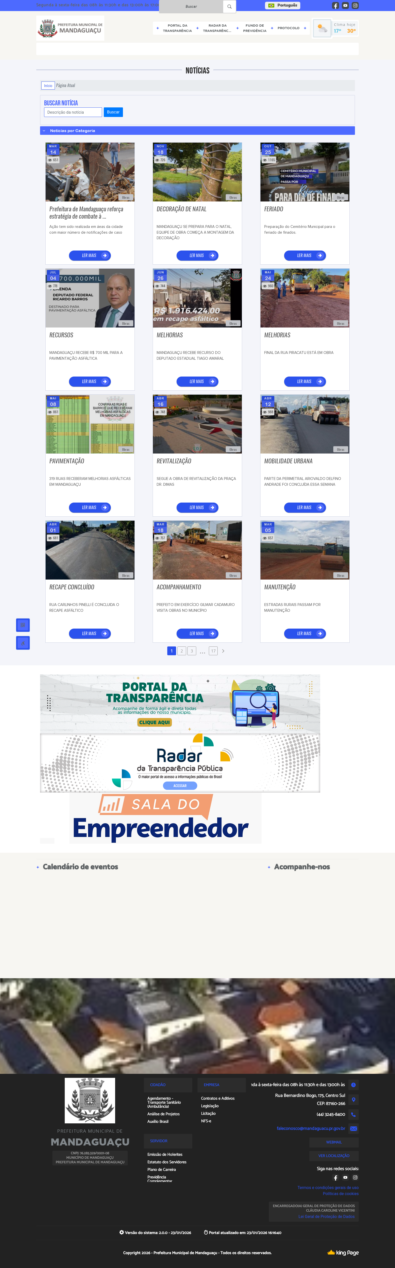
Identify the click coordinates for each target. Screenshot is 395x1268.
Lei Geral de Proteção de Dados (327, 1216)
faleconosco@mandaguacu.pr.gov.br (311, 1128)
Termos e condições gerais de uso (328, 1187)
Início (48, 85)
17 (213, 651)
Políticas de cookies (341, 1193)
